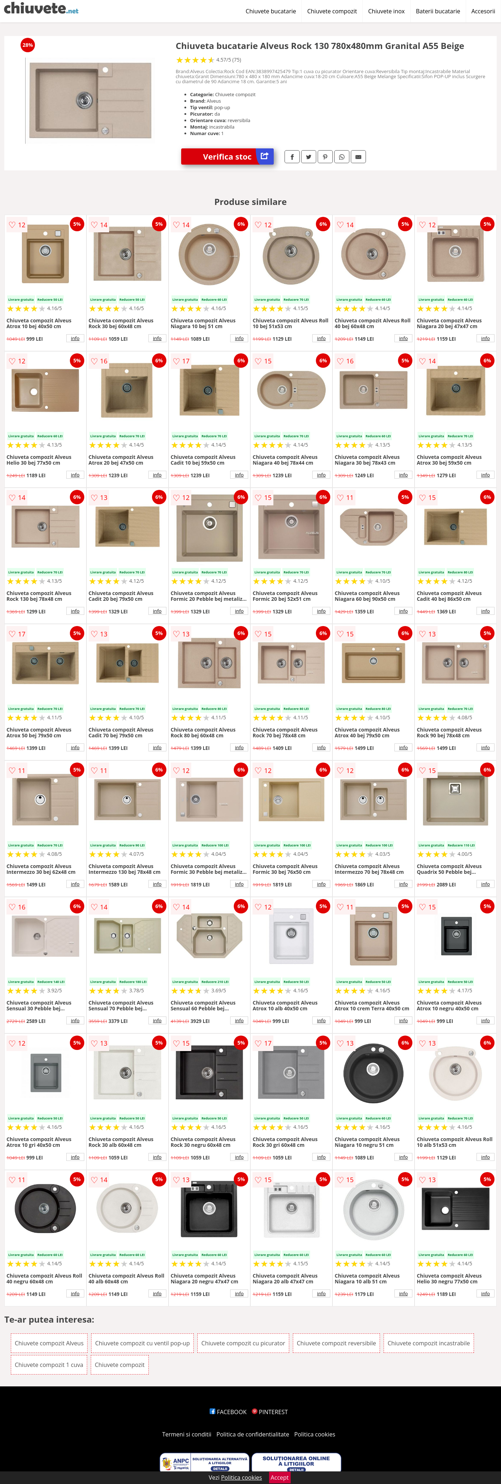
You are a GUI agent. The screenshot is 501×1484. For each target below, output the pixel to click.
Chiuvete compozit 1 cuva (49, 1365)
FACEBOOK (228, 1412)
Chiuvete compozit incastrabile (429, 1343)
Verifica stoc (238, 156)
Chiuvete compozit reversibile (336, 1343)
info (75, 338)
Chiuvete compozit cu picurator (243, 1343)
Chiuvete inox (386, 11)
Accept (280, 1477)
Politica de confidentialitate (252, 1434)
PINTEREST (270, 1412)
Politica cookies (314, 1434)
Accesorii (483, 11)
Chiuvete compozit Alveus (49, 1343)
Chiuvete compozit (332, 11)
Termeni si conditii (186, 1434)
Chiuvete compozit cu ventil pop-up (142, 1343)
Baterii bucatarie (438, 11)
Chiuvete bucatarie (271, 11)
